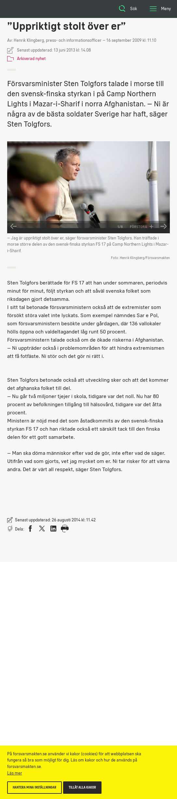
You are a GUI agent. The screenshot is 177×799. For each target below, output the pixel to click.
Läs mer (14, 773)
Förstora (142, 226)
